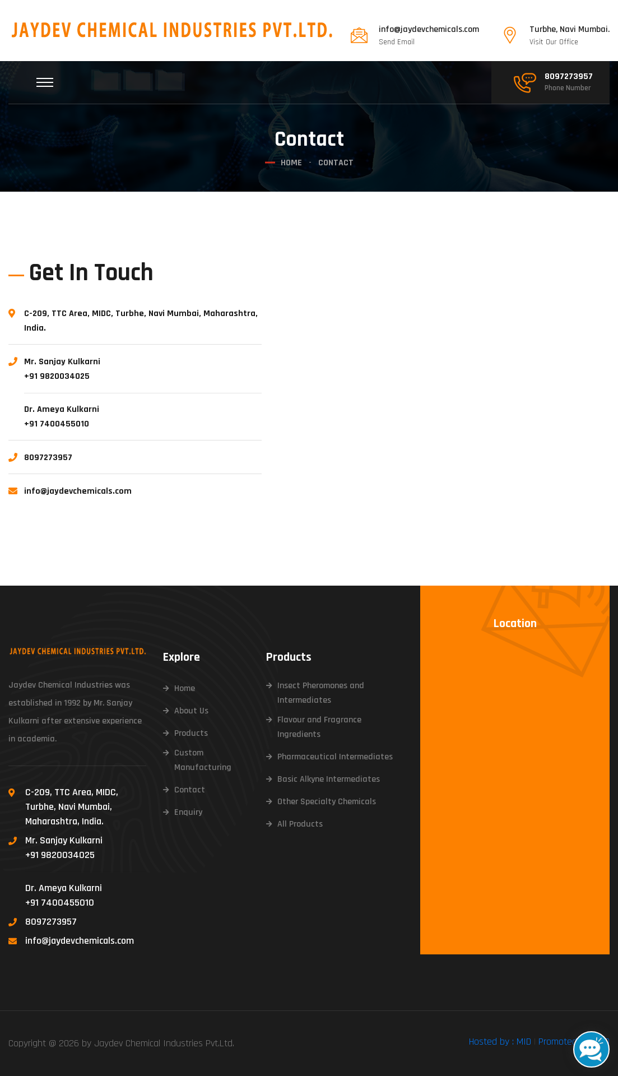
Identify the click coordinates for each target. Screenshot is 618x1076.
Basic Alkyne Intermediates (328, 779)
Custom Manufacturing (202, 760)
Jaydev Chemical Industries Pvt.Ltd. (164, 1043)
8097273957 (569, 76)
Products (191, 733)
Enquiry (188, 812)
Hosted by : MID (500, 1041)
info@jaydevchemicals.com (429, 29)
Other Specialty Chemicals (326, 802)
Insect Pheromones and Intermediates (320, 693)
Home (291, 163)
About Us (191, 711)
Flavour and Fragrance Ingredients (319, 727)
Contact (189, 790)
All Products (300, 824)
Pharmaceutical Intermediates (335, 757)
